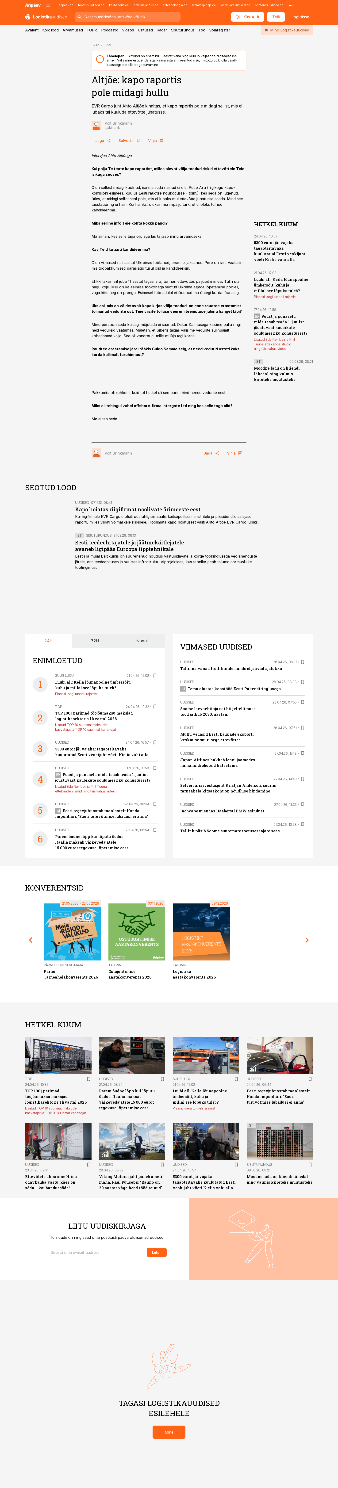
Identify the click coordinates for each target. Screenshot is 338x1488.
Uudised (82, 503)
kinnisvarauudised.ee (235, 5)
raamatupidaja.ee (204, 5)
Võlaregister (219, 30)
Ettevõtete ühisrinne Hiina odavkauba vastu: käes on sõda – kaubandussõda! (51, 1182)
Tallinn (114, 965)
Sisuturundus (183, 30)
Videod (128, 30)
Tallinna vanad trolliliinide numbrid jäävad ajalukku (231, 668)
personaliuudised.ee (269, 5)
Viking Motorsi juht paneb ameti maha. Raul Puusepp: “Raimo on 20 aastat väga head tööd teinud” (130, 1182)
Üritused (145, 30)
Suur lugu (64, 675)
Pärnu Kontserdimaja (63, 965)
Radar (162, 30)
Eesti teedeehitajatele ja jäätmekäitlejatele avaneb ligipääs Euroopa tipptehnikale (129, 545)
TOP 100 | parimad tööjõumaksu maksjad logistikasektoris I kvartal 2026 (56, 1096)
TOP (58, 707)
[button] (96, 1252)
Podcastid (109, 30)
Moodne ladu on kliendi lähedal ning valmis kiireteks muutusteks (277, 374)
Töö (201, 30)
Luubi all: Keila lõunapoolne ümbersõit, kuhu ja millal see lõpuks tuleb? (281, 285)
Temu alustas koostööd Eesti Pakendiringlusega (230, 688)
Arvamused (72, 30)
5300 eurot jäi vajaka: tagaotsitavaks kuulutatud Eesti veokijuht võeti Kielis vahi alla (204, 1182)
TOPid (92, 30)
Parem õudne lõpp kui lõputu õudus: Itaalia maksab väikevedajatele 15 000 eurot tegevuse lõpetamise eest (91, 842)
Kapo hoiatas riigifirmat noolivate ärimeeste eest (137, 509)
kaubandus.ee (119, 5)
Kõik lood (50, 30)
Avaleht (31, 30)
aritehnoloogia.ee (175, 5)
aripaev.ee (66, 5)
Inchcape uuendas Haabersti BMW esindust (222, 810)
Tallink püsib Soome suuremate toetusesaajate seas (230, 830)
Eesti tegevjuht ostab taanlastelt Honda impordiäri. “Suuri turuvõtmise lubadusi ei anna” (278, 1096)
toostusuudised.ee (91, 5)
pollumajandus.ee (146, 5)
